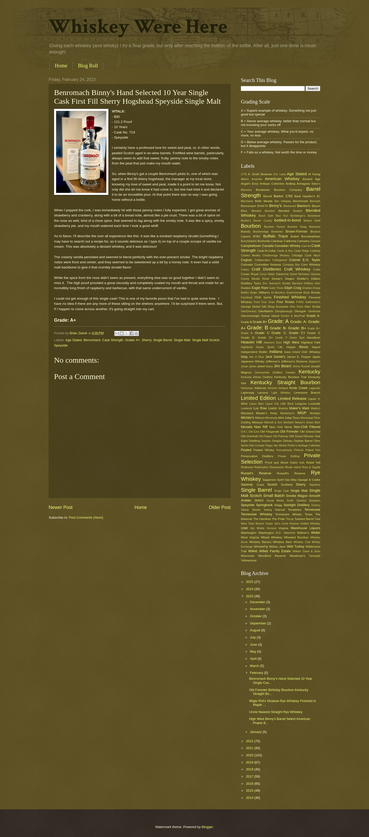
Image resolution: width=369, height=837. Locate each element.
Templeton (294, 509)
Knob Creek (298, 388)
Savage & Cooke (309, 479)
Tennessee (312, 509)
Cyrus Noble (267, 274)
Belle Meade (264, 201)
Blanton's (304, 206)
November (258, 609)
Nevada (246, 427)
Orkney (287, 440)
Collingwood (279, 260)
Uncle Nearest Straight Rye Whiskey (275, 712)
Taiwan (245, 509)
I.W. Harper (286, 347)
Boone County (262, 220)
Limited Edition (258, 398)
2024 (250, 589)
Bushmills (264, 241)
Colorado (247, 264)
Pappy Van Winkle (276, 445)
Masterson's (287, 413)
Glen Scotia (312, 306)
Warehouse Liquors (305, 528)
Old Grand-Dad (310, 431)
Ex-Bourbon (278, 292)
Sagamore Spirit (273, 479)
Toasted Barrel (304, 518)
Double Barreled (292, 283)
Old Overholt (249, 436)
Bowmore (314, 226)
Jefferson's (273, 361)
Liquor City (272, 403)
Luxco (272, 408)
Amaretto (256, 179)
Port (317, 450)
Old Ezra (254, 431)
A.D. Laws (279, 174)
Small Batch (273, 495)
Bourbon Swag (297, 226)
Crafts (316, 269)
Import (316, 347)
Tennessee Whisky (288, 514)
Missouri (257, 422)
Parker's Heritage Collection (304, 445)
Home (61, 65)
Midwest (260, 417)
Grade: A (278, 321)
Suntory (316, 505)
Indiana (275, 351)
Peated (246, 450)
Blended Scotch (290, 210)
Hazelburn (313, 337)
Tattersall (279, 509)
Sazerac (247, 484)
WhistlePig (261, 546)
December (258, 602)
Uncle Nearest (290, 523)
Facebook (246, 297)
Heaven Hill (251, 342)
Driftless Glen (312, 283)
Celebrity (315, 250)
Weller (315, 533)
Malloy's (315, 408)
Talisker (256, 509)
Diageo (289, 278)
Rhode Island (293, 467)
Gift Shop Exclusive (275, 306)
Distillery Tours (251, 283)
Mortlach (288, 422)
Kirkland (283, 388)
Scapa (260, 484)
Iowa (287, 351)
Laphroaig (247, 392)
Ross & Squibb (311, 467)
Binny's (275, 205)
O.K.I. (244, 431)
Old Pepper (265, 436)
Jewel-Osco (265, 366)
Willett (252, 551)
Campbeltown (251, 246)
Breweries (277, 231)
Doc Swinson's (272, 283)
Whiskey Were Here (138, 26)
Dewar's (277, 278)
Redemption (261, 467)
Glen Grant (296, 306)
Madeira (283, 408)
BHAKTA (263, 206)
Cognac (246, 260)
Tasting (267, 509)
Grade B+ (260, 322)
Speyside (61, 345)
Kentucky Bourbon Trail (290, 377)
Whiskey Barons (260, 541)
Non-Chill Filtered (307, 427)
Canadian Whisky (288, 246)
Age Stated (73, 340)
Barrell (267, 196)
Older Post (220, 507)
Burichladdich (249, 241)
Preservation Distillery (257, 456)
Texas (308, 514)
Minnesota (271, 417)
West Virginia (250, 537)
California (290, 241)
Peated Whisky (263, 450)
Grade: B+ (297, 328)
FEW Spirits (263, 297)
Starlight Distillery (296, 505)
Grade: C (262, 333)
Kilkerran (260, 388)
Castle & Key (285, 250)
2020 (250, 755)
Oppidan (266, 441)
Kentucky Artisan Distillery (257, 377)
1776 (244, 174)
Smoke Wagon (297, 496)
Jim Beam (282, 366)
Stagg (278, 505)
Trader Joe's (272, 523)
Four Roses (285, 302)
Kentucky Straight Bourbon (285, 382)
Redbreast (247, 467)
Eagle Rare (260, 288)
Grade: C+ (297, 333)
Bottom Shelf (311, 220)
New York (276, 426)
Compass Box (291, 264)
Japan (316, 356)
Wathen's (303, 532)
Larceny (263, 392)
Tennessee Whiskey (256, 514)
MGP (302, 413)
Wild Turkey (295, 546)
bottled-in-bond (287, 220)
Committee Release (267, 264)
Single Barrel (162, 340)
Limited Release (292, 398)
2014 (250, 798)
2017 (250, 776)
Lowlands (246, 408)
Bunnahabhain (310, 236)
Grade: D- (248, 337)
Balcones (246, 190)
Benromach (92, 340)
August (255, 630)
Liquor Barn (256, 403)
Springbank (264, 505)
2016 (250, 784)
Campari (315, 241)
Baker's (316, 183)
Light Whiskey (280, 392)
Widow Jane (277, 546)
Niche (288, 426)
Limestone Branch (307, 392)
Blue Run (282, 215)
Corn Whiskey (310, 264)
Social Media (275, 500)
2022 (250, 741)
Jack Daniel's (275, 357)
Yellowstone (249, 560)
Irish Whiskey (311, 351)
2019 (250, 762)
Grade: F (281, 337)
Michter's (247, 418)
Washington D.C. (270, 532)
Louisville (314, 403)
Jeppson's (314, 361)
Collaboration (262, 260)
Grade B (246, 321)
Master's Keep (266, 413)
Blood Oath (266, 215)
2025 (250, 582)
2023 (250, 596)
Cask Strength (112, 340)
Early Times (276, 288)
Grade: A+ (132, 340)
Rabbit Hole (297, 462)
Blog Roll (88, 65)
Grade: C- (279, 333)
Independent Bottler (254, 351)
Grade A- (313, 316)
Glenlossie (314, 311)
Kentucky (309, 371)
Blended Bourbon (263, 211)
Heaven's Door (273, 342)
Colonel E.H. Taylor (304, 260)
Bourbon (251, 226)
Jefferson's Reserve (294, 361)
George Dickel (250, 306)
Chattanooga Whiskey (276, 255)
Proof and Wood (276, 462)
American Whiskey (282, 178)
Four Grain (268, 302)
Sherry (146, 340)
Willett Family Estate (275, 551)
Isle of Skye (256, 356)
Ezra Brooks (311, 292)
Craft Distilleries (266, 269)
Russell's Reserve (291, 473)
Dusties (246, 287)
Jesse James (249, 366)
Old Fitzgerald (269, 431)
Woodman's (297, 555)
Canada (268, 246)
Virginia (283, 528)
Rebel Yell (313, 462)
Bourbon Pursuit (274, 226)
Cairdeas (277, 241)
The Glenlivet (262, 518)
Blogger (207, 827)
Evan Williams (260, 292)
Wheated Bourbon (296, 537)
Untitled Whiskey (310, 523)
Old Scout (295, 436)
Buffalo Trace (275, 236)
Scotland (286, 484)
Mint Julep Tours (289, 417)
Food (257, 302)
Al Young (314, 174)
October (256, 616)
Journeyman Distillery (268, 372)
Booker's (246, 220)
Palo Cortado (256, 445)
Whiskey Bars (282, 541)
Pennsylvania (284, 450)
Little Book (286, 403)
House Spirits (265, 347)
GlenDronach (249, 311)
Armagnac (303, 183)
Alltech (245, 179)
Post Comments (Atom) (86, 517)
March (255, 666)
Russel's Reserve (256, 473)
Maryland (247, 413)
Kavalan (290, 372)
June (254, 644)
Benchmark (300, 201)
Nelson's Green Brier (307, 422)
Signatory (314, 484)
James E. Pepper (299, 356)
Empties (307, 288)
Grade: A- (298, 321)
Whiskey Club (301, 542)
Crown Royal (249, 274)
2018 (250, 769)
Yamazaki (314, 555)
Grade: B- (278, 328)
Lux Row (259, 408)
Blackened (289, 206)
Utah (244, 528)
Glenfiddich (265, 311)
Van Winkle (257, 528)
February (257, 673)
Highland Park (310, 342)
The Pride (278, 518)
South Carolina (296, 500)
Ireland (296, 352)
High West (291, 342)
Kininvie (272, 388)
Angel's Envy (250, 183)
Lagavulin (314, 388)
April (253, 659)
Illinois (303, 347)
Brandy (245, 231)
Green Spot (297, 337)
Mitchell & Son (273, 422)
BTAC (257, 236)
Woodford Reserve (272, 555)
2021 (250, 748)
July (253, 637)
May (253, 651)
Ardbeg (290, 183)
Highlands (247, 347)
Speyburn (314, 500)
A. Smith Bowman (260, 174)
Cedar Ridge (301, 250)
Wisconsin (247, 555)
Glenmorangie (250, 315)
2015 (250, 790)
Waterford (289, 532)
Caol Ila (305, 246)
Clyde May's (312, 255)
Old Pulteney (281, 436)
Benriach (315, 201)
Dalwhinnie (282, 274)
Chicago (297, 255)
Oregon (277, 440)
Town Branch (256, 523)
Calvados (303, 241)
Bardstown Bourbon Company (279, 189)
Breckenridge (261, 231)
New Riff (261, 427)
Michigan (315, 413)
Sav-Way (291, 479)
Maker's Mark (299, 408)
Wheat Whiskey (271, 537)
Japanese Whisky (252, 361)
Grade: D (313, 332)
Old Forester (289, 431)
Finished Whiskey (290, 297)
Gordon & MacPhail (293, 316)
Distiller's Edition (308, 278)
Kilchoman (247, 388)
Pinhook (298, 450)
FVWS (300, 302)
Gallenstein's (312, 302)
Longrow (300, 403)
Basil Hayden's (304, 196)
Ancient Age (311, 179)
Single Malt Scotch (205, 340)
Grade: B (257, 327)
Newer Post (61, 507)
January (256, 732)
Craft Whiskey (297, 269)
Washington (249, 532)
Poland (309, 450)
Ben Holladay (282, 201)
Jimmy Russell (301, 366)
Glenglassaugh (284, 311)
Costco (245, 269)
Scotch (272, 484)
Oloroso (308, 436)
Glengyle (300, 311)
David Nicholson (300, 274)
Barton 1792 (283, 196)
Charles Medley (251, 255)
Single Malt (182, 340)
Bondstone (314, 215)
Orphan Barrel (303, 440)
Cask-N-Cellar (266, 250)
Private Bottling (288, 456)
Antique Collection (272, 183)
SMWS (259, 500)
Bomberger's (298, 215)
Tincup (290, 519)
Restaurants (277, 467)
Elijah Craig (292, 288)
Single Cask (281, 490)
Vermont (271, 528)
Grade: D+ (265, 337)
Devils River (260, 278)
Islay (244, 357)
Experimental (294, 292)
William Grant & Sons (306, 551)
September (258, 623)
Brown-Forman (297, 231)
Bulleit (295, 236)
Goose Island (270, 315)
